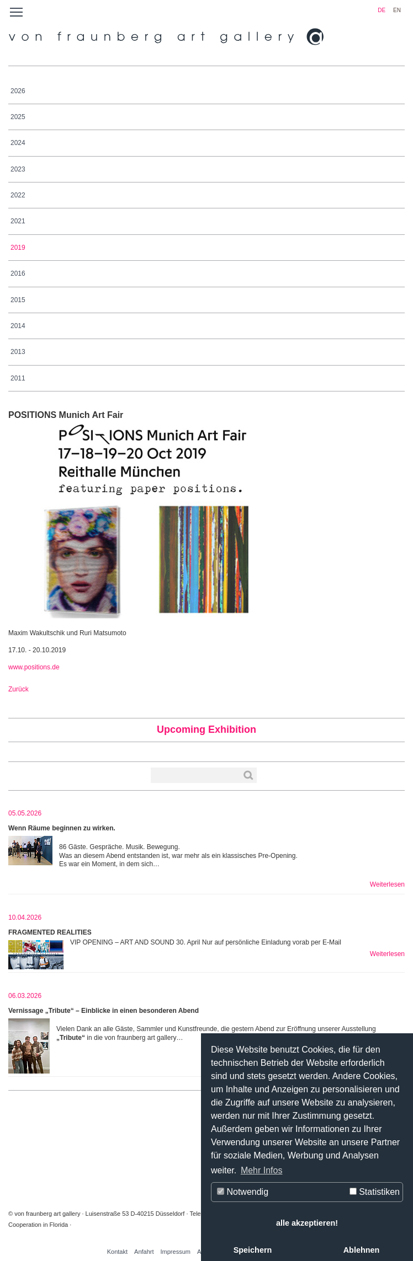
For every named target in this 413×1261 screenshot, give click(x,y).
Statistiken (375, 1191)
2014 (17, 326)
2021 (17, 221)
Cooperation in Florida (38, 1224)
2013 (17, 352)
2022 (17, 195)
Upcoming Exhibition (206, 729)
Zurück (18, 689)
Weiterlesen (387, 884)
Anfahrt (143, 1251)
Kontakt (117, 1251)
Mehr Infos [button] (262, 1170)
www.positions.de (34, 667)
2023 (17, 169)
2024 (17, 143)
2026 (17, 91)
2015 (17, 300)
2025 (17, 117)
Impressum (175, 1251)
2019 (17, 247)
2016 (17, 273)
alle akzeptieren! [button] (307, 1223)
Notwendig (242, 1191)
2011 (17, 378)
